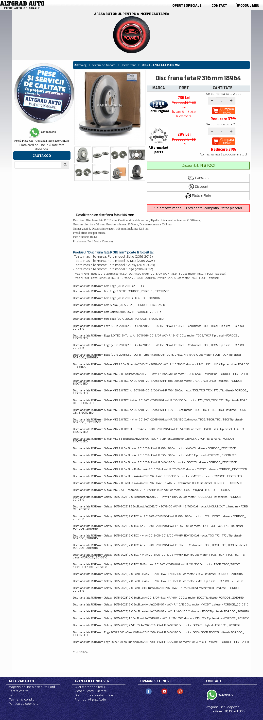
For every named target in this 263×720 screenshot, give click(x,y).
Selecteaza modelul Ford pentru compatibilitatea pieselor (198, 208)
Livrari (13, 695)
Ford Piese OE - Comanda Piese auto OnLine (42, 140)
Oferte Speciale (186, 5)
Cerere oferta (18, 691)
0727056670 (225, 694)
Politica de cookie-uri (24, 703)
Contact (219, 5)
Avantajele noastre (92, 681)
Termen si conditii (22, 699)
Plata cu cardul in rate (90, 691)
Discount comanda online (93, 695)
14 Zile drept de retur (89, 687)
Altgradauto (21, 681)
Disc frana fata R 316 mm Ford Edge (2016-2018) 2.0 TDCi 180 (111, 286)
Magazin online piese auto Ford (32, 687)
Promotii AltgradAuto (90, 699)
